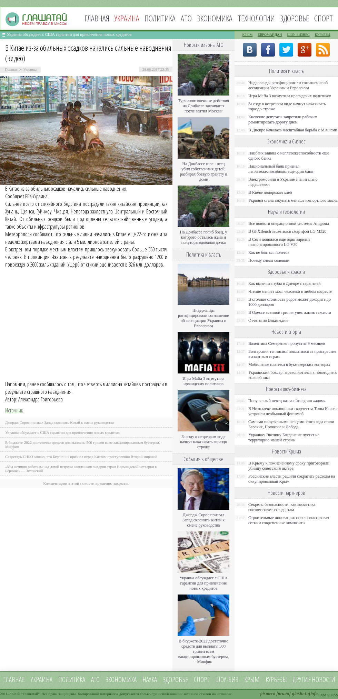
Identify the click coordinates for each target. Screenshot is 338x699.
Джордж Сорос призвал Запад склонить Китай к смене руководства (59, 422)
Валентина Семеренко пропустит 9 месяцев (286, 343)
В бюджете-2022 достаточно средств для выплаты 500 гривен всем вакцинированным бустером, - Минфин (203, 651)
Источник (14, 410)
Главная (96, 18)
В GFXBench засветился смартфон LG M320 (287, 231)
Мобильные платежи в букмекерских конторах (289, 364)
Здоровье (294, 18)
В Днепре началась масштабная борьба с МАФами (292, 130)
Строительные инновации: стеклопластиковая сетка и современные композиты (288, 520)
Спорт (323, 18)
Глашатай (30, 694)
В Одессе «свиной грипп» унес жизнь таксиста (289, 312)
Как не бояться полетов (268, 252)
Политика (160, 18)
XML (324, 695)
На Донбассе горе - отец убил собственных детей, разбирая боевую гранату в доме (203, 171)
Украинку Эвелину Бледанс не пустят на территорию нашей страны (283, 437)
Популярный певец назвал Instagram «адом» (287, 400)
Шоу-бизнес (298, 35)
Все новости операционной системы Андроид (288, 223)
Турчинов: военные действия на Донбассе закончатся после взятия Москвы (203, 105)
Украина (30, 69)
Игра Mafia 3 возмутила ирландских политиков (203, 381)
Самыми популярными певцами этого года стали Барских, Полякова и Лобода (291, 424)
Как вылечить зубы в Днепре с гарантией (284, 283)
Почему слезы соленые (268, 260)
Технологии (256, 18)
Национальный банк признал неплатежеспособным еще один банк (280, 169)
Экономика (214, 18)
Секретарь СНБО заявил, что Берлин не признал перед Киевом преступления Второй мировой (81, 457)
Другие (302, 679)
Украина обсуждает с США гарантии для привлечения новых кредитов (69, 34)
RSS (334, 695)
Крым (247, 35)
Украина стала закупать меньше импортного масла (293, 200)
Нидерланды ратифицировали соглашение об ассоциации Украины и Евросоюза (203, 318)
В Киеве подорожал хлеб (270, 192)
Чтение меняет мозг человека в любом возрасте (290, 291)
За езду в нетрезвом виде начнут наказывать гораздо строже (203, 441)
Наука (149, 679)
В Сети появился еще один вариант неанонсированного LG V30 (279, 242)
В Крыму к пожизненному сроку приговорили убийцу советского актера (288, 466)
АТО (186, 18)
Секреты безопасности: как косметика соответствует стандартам (281, 507)
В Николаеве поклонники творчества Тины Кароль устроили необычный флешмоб (292, 411)
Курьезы (322, 35)
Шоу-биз (226, 679)
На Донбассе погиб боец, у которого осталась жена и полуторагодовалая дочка (203, 237)
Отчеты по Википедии (268, 320)
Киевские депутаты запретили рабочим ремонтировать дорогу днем (282, 119)
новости (323, 679)
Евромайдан (270, 35)
